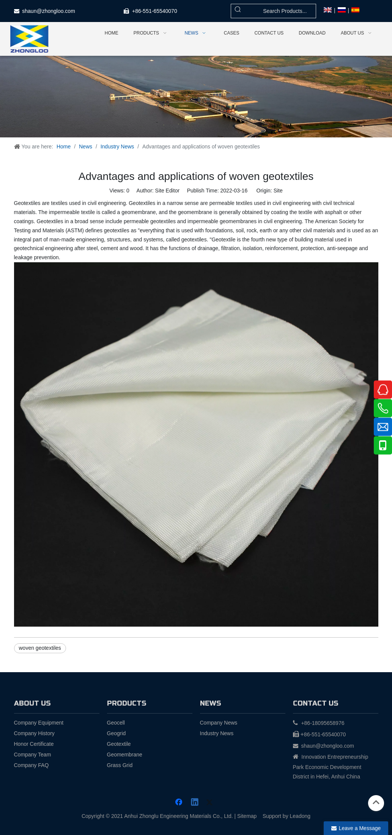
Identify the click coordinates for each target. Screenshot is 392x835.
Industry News (217, 733)
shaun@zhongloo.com (48, 11)
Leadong (300, 816)
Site (278, 190)
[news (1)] (196, 96)
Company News (219, 723)
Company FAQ (31, 765)
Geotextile (119, 744)
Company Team (32, 755)
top (376, 802)
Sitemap (247, 816)
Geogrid (116, 733)
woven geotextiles (40, 648)
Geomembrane (124, 755)
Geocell (116, 723)
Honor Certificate (34, 744)
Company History (34, 733)
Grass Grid (120, 765)
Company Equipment (39, 723)
